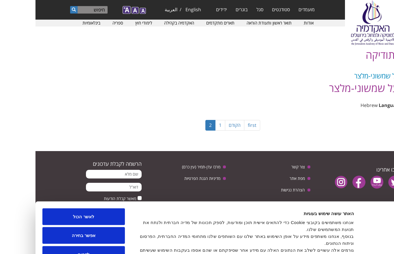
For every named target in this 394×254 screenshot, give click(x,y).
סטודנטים (245, 9)
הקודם (199, 125)
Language (354, 105)
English (158, 9)
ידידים (186, 9)
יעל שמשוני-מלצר (342, 75)
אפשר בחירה (48, 197)
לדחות (48, 216)
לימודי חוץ (108, 23)
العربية (135, 9)
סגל (224, 9)
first (216, 125)
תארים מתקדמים (185, 23)
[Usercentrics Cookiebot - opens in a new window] (357, 242)
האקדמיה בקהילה (144, 23)
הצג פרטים (122, 242)
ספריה (82, 23)
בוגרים (206, 9)
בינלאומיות (56, 23)
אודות (273, 23)
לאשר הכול (48, 178)
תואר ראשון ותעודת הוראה (233, 23)
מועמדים (271, 9)
